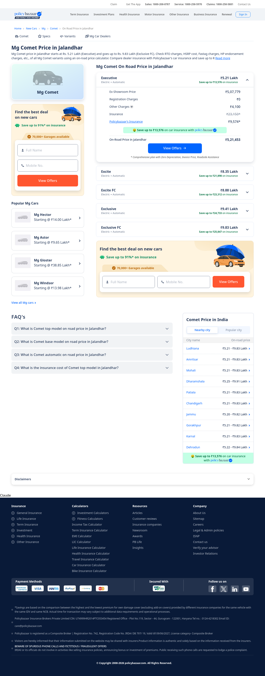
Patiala (190, 392)
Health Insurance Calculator (91, 553)
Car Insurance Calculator (89, 565)
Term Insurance (27, 524)
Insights (137, 548)
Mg (43, 28)
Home (17, 28)
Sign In (243, 14)
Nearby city (202, 330)
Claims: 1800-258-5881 (219, 4)
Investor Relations (205, 553)
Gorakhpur (193, 425)
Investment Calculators (93, 513)
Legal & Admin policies (208, 530)
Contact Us (244, 4)
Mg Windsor (44, 283)
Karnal (190, 436)
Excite (106, 171)
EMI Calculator (82, 536)
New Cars (31, 28)
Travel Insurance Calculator (90, 559)
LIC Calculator (81, 542)
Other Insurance (28, 542)
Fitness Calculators (90, 519)
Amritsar (192, 359)
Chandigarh (194, 403)
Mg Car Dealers (98, 36)
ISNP (196, 536)
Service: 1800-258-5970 (188, 4)
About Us (199, 513)
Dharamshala (195, 381)
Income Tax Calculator (87, 524)
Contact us (200, 542)
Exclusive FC (111, 227)
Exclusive (108, 209)
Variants (68, 36)
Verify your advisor (206, 548)
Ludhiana (192, 348)
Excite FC (108, 190)
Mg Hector (42, 214)
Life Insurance (26, 519)
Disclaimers (23, 479)
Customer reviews (144, 519)
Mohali (191, 370)
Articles (137, 513)
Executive (109, 78)
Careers (198, 524)
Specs (44, 36)
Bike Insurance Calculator (89, 571)
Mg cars (28, 302)
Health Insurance (28, 536)
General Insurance (29, 513)
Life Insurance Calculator (89, 548)
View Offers (172, 148)
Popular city (234, 330)
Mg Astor (41, 237)
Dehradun (193, 447)
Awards (137, 536)
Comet (54, 28)
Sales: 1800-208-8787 (157, 4)
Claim (113, 4)
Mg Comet (47, 92)
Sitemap (198, 519)
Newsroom (139, 530)
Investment (24, 530)
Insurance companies (147, 524)
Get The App (133, 4)
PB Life (137, 542)
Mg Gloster (43, 260)
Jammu (191, 414)
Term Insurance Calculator (90, 530)
